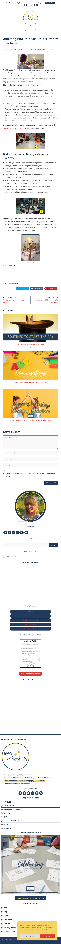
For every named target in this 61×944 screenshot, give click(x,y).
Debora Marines (10, 51)
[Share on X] (22, 290)
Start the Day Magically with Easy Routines (30, 347)
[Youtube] (26, 534)
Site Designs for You (51, 942)
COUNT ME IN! (50, 3)
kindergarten (10, 277)
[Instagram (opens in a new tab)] (31, 5)
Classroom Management (33, 51)
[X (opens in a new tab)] (24, 5)
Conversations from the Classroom (17, 130)
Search (53, 547)
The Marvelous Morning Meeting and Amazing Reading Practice (30, 422)
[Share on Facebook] (36, 290)
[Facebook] (9, 534)
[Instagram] (13, 534)
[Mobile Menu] (28, 31)
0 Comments (50, 51)
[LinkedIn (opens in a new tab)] (34, 5)
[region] (37, 930)
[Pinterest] (22, 534)
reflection (22, 277)
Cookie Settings (29, 936)
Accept (48, 936)
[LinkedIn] (18, 534)
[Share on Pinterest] (50, 290)
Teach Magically (19, 942)
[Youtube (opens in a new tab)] (37, 5)
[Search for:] (35, 31)
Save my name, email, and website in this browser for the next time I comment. (29, 477)
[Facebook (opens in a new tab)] (26, 5)
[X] (5, 534)
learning (16, 277)
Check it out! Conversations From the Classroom (30, 384)
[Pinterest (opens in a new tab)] (29, 5)
